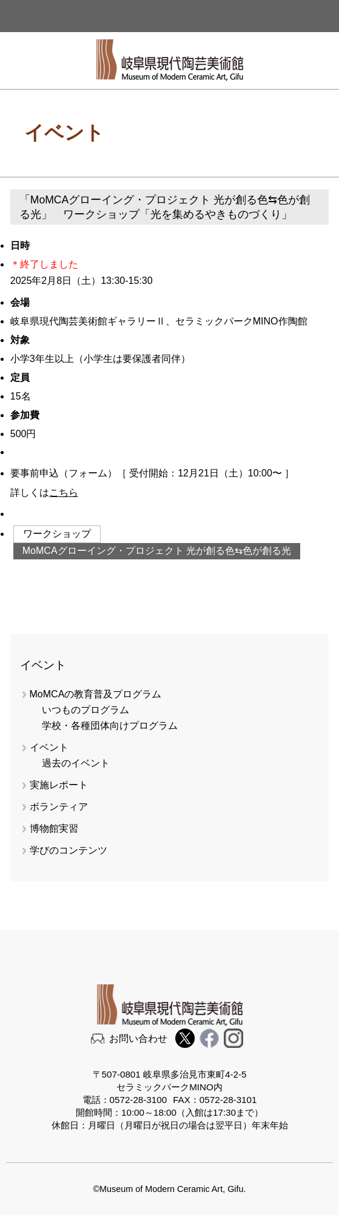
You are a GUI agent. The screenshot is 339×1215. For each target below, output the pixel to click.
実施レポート (59, 785)
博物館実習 (59, 828)
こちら (63, 492)
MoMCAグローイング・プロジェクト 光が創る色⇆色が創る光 (156, 550)
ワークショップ (57, 533)
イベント (49, 747)
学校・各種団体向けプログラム (110, 725)
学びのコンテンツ (68, 850)
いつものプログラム (85, 710)
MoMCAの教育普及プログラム (96, 694)
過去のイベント (76, 763)
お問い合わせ (138, 1038)
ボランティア (59, 807)
